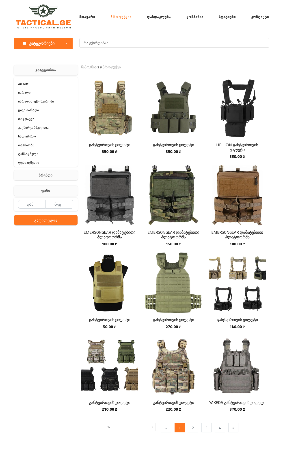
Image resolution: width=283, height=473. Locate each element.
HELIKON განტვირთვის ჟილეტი (237, 147)
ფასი (45, 190)
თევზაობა (26, 145)
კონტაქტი (260, 17)
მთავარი (87, 17)
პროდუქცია (121, 17)
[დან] (32, 204)
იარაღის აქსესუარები (36, 101)
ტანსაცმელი (28, 154)
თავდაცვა (26, 119)
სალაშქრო (27, 136)
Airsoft (23, 84)
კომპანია (194, 17)
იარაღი (24, 93)
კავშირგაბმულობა (33, 128)
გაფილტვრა (45, 220)
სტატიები (227, 17)
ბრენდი (46, 175)
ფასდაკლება (159, 17)
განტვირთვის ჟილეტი (109, 144)
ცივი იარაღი (28, 110)
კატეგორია (45, 70)
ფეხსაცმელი (28, 163)
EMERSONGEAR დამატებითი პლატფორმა (109, 235)
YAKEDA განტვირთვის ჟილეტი (237, 402)
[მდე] (59, 204)
